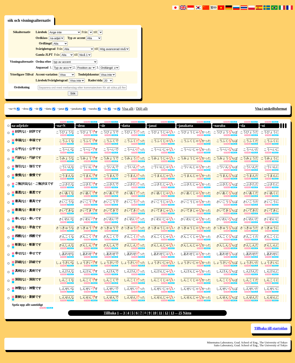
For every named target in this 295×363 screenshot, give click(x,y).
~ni (116, 108)
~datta (49, 108)
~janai (62, 108)
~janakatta (78, 108)
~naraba (94, 108)
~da (107, 108)
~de (38, 108)
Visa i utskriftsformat (271, 108)
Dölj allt (142, 108)
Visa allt (127, 108)
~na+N (14, 108)
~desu (27, 108)
